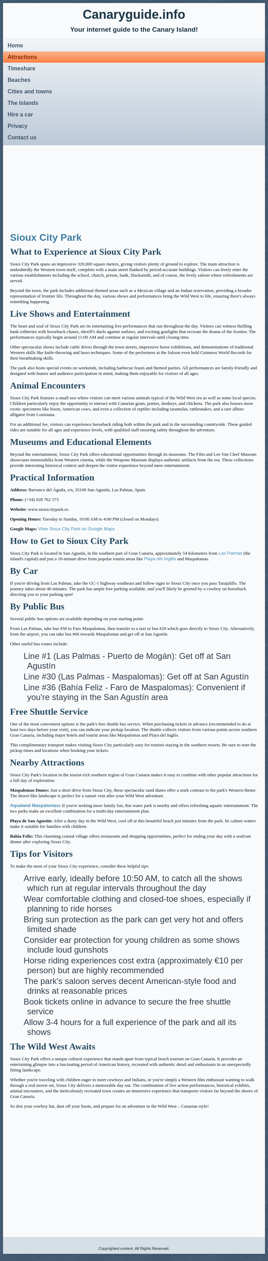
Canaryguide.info (134, 14)
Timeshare (22, 68)
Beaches (19, 80)
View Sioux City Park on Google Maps (76, 528)
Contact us (22, 137)
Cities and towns (30, 91)
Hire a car (20, 114)
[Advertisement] (68, 184)
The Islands (23, 103)
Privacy (18, 126)
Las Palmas (230, 553)
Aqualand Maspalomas (34, 805)
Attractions (22, 57)
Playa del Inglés (160, 558)
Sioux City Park (46, 237)
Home (15, 45)
